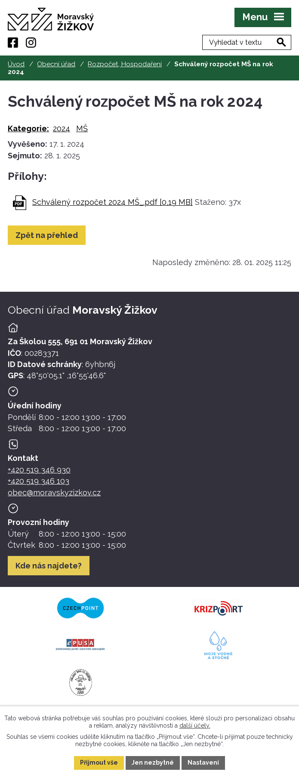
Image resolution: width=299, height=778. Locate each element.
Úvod (16, 64)
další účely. (194, 725)
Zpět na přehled (46, 235)
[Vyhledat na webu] (281, 42)
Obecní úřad (56, 64)
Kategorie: (28, 128)
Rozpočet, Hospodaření (125, 64)
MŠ (82, 128)
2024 (61, 128)
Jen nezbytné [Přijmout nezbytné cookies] (153, 762)
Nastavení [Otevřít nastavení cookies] (203, 762)
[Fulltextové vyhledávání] (246, 42)
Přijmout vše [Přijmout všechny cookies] (99, 762)
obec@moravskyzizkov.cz (54, 492)
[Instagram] (31, 42)
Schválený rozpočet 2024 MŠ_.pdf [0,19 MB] (112, 202)
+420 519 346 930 (39, 469)
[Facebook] (13, 42)
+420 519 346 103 (38, 480)
